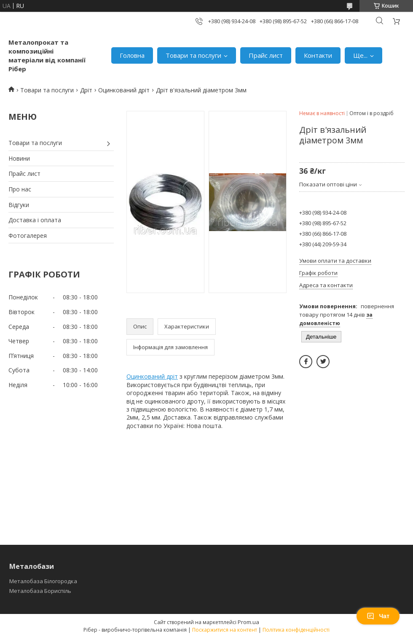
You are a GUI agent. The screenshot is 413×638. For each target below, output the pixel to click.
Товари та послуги (193, 55)
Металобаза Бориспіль (40, 591)
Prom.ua (248, 622)
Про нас (19, 189)
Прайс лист (266, 55)
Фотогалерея (27, 236)
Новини (19, 158)
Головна (132, 55)
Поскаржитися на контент (224, 629)
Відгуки (18, 205)
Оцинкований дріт (124, 90)
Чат (378, 616)
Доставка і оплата (34, 220)
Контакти (318, 55)
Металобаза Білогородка (43, 581)
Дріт (86, 90)
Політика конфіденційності (296, 629)
